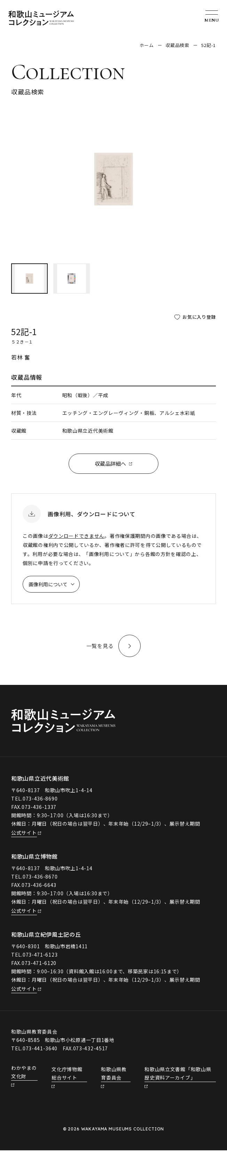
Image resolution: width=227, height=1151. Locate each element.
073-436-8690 (40, 799)
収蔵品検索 (177, 45)
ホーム (147, 45)
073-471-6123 (40, 955)
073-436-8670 (40, 877)
